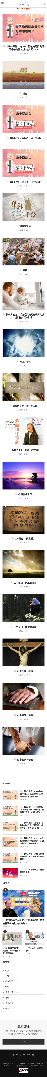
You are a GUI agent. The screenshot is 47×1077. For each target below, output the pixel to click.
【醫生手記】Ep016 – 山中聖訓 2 (23, 138)
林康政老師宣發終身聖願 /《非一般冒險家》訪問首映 (12, 950)
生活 (7, 971)
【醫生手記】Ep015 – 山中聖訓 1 (23, 182)
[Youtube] (24, 1054)
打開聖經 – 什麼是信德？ (34, 949)
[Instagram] (20, 1054)
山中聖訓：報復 (23, 671)
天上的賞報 (23, 362)
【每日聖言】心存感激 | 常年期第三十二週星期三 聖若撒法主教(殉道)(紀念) (31, 794)
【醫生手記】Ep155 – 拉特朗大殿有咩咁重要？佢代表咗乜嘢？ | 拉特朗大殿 (32, 841)
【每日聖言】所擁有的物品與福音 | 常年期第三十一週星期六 (32, 856)
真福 (23, 270)
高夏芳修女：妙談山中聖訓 (23, 450)
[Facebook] (13, 1054)
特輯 (7, 987)
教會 (7, 998)
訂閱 (24, 1041)
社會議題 (9, 981)
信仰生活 (9, 992)
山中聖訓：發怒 (23, 760)
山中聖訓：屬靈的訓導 (23, 627)
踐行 (23, 94)
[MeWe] (28, 1054)
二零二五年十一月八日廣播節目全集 (32, 870)
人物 (7, 976)
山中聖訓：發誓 (23, 715)
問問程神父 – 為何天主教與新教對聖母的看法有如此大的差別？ (23, 922)
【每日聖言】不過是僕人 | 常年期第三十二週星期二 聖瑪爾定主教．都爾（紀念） (32, 809)
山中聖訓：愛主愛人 (23, 539)
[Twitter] (17, 1054)
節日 (7, 1009)
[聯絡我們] (33, 1054)
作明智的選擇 (23, 494)
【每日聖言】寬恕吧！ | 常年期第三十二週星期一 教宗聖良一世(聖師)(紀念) (31, 825)
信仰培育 (9, 1003)
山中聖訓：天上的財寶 (23, 583)
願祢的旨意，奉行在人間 (23, 406)
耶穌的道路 (23, 226)
